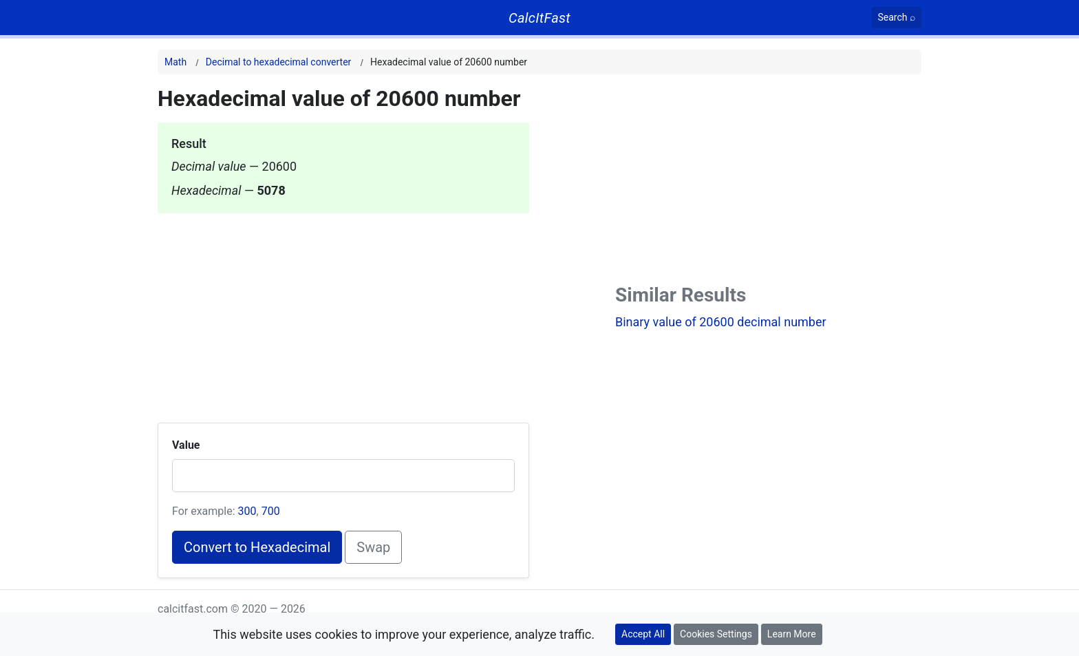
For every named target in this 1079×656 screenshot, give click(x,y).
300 (247, 511)
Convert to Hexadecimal (257, 547)
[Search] (897, 17)
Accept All (643, 633)
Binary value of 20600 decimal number (720, 322)
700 (270, 511)
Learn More (791, 633)
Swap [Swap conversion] (373, 547)
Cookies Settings (716, 633)
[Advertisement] (343, 309)
